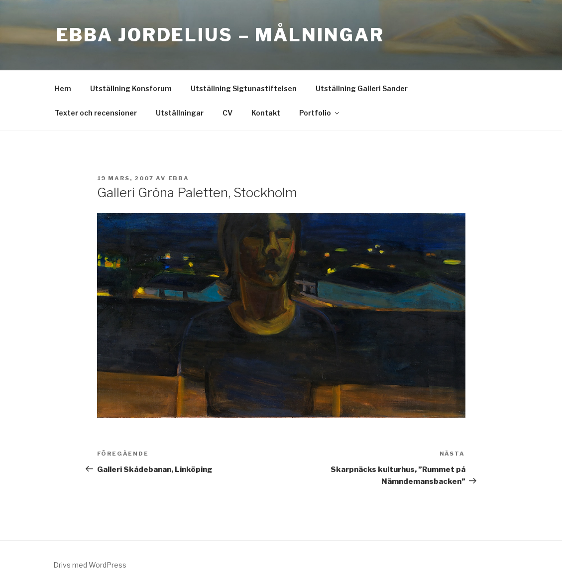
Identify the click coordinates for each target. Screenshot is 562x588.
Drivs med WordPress (89, 565)
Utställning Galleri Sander (362, 88)
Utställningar (180, 113)
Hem (63, 88)
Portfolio (319, 113)
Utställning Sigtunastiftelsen (244, 88)
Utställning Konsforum (131, 88)
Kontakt (265, 113)
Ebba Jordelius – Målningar (220, 35)
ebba (179, 178)
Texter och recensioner (96, 113)
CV (227, 113)
